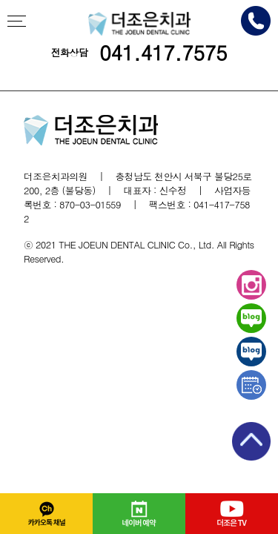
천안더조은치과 (139, 24)
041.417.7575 (163, 52)
